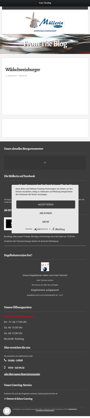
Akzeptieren (45, 204)
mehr (45, 221)
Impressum (72, 409)
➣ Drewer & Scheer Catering (18, 399)
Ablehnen (46, 213)
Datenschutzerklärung (45, 411)
